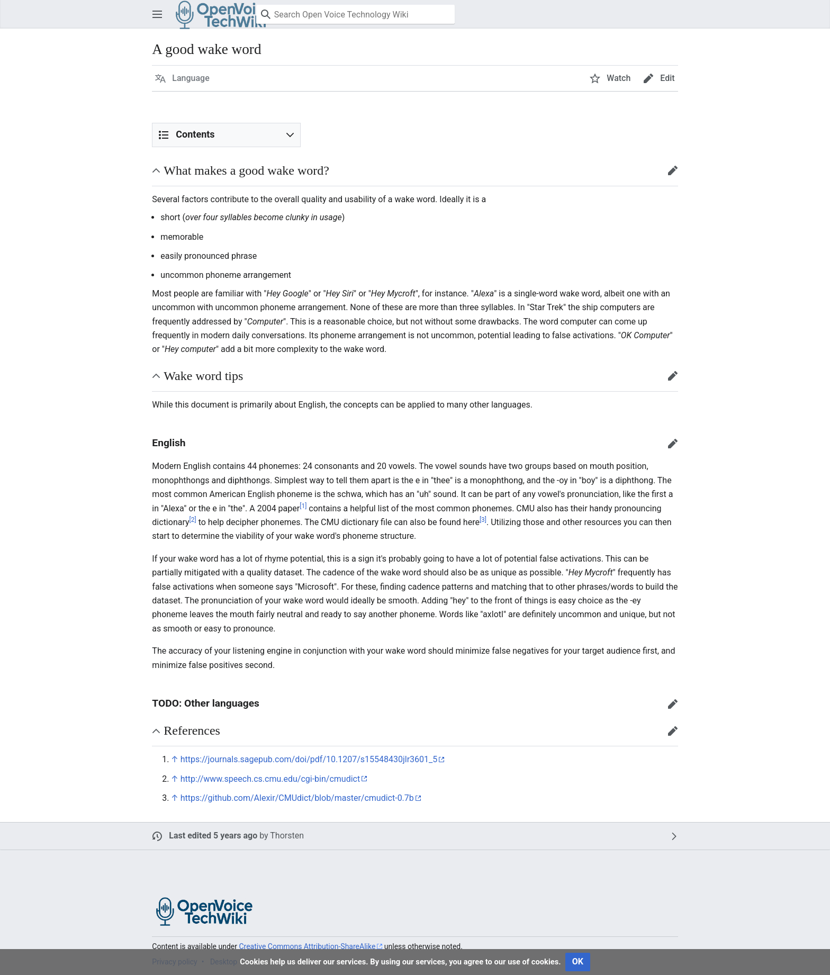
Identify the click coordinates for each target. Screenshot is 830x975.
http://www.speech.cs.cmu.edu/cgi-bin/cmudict (270, 779)
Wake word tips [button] (203, 376)
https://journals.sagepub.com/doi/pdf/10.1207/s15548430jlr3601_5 (309, 759)
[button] (157, 14)
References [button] (192, 730)
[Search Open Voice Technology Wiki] (355, 14)
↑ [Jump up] (174, 759)
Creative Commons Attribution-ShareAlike (307, 946)
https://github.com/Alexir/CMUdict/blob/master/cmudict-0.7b (297, 798)
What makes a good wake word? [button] (246, 170)
